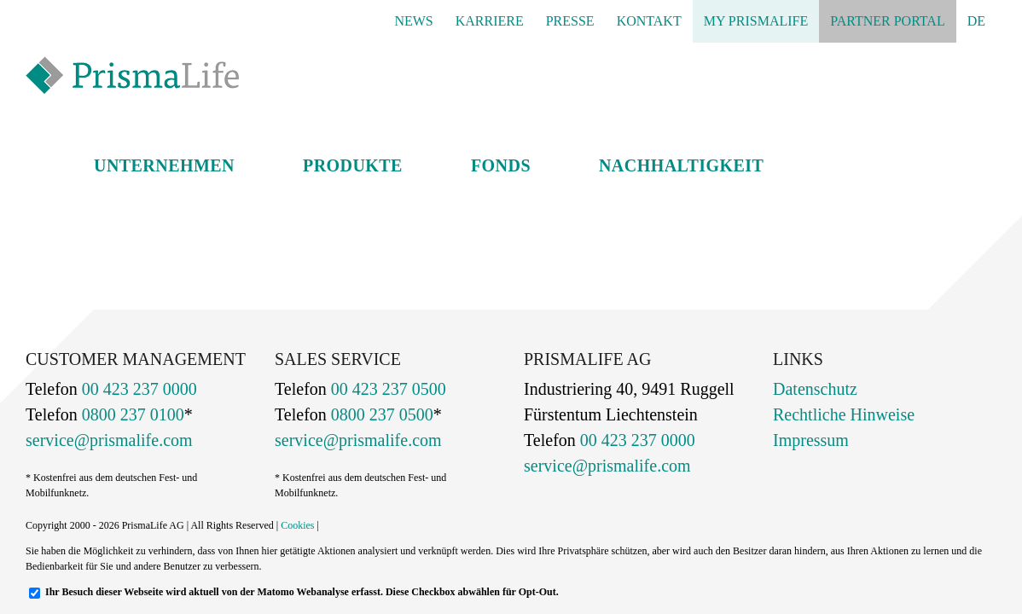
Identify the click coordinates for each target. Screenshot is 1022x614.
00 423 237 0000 (137, 388)
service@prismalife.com (109, 440)
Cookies (297, 525)
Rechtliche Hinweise (844, 414)
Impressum (811, 440)
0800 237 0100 (131, 414)
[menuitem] (976, 21)
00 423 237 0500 (386, 388)
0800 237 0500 (380, 414)
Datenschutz (815, 388)
